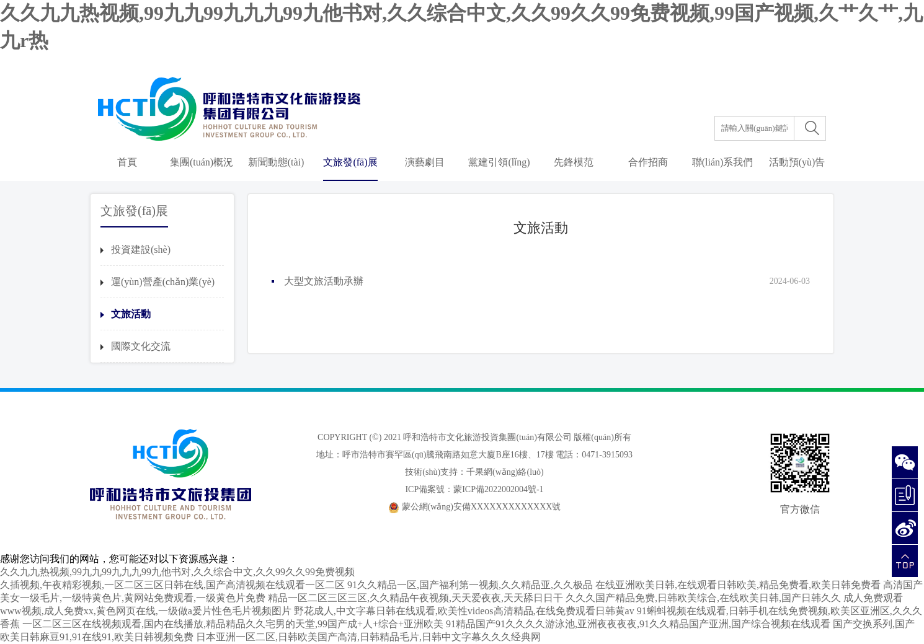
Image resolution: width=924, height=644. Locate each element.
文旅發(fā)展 (350, 162)
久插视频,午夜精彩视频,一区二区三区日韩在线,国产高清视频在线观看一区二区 (172, 585)
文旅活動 (131, 314)
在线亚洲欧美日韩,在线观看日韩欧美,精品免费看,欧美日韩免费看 (738, 585)
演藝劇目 (425, 162)
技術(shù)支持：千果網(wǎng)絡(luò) (474, 472)
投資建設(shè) (141, 249)
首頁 (127, 162)
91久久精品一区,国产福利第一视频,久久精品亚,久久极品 (470, 585)
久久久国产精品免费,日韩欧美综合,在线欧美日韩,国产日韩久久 (703, 598)
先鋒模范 (573, 162)
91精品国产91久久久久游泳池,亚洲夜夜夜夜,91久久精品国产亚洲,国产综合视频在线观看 (638, 624)
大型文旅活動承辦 (323, 281)
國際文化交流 (141, 346)
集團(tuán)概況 (201, 162)
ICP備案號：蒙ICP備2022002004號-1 (474, 489)
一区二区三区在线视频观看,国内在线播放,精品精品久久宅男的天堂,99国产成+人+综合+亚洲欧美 (232, 624)
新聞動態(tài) (276, 162)
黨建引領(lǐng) (499, 162)
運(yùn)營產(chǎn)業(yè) (163, 281)
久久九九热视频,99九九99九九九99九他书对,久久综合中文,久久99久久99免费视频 (177, 572)
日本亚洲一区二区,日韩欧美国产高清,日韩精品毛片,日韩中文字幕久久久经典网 (368, 637)
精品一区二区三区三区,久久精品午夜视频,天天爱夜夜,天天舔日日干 (415, 598)
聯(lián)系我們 (722, 162)
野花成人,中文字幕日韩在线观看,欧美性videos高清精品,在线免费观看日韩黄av (464, 611)
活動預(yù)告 (797, 162)
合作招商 (648, 162)
